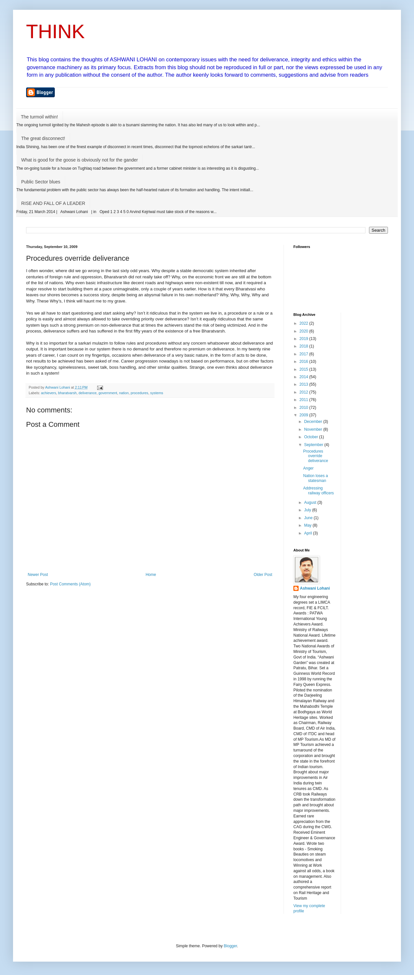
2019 (304, 338)
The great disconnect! (43, 138)
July (308, 510)
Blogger (230, 946)
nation (123, 393)
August (311, 502)
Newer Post (38, 574)
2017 (304, 354)
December (313, 421)
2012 (304, 392)
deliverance (87, 393)
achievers (48, 393)
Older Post (263, 574)
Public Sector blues (40, 181)
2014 (304, 377)
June (309, 518)
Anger (308, 468)
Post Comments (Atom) (70, 584)
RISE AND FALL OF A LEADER (53, 203)
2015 (304, 369)
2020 (304, 331)
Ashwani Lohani (315, 588)
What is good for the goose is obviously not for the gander (79, 159)
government (107, 393)
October (311, 437)
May (308, 525)
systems (156, 393)
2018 (304, 346)
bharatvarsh (67, 393)
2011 (304, 399)
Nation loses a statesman (315, 478)
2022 (304, 323)
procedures (139, 393)
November (313, 429)
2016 (304, 361)
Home (151, 574)
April (308, 533)
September (314, 444)
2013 (304, 384)
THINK (55, 31)
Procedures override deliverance (315, 456)
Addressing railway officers (318, 490)
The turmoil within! (39, 116)
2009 (304, 415)
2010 (304, 407)
